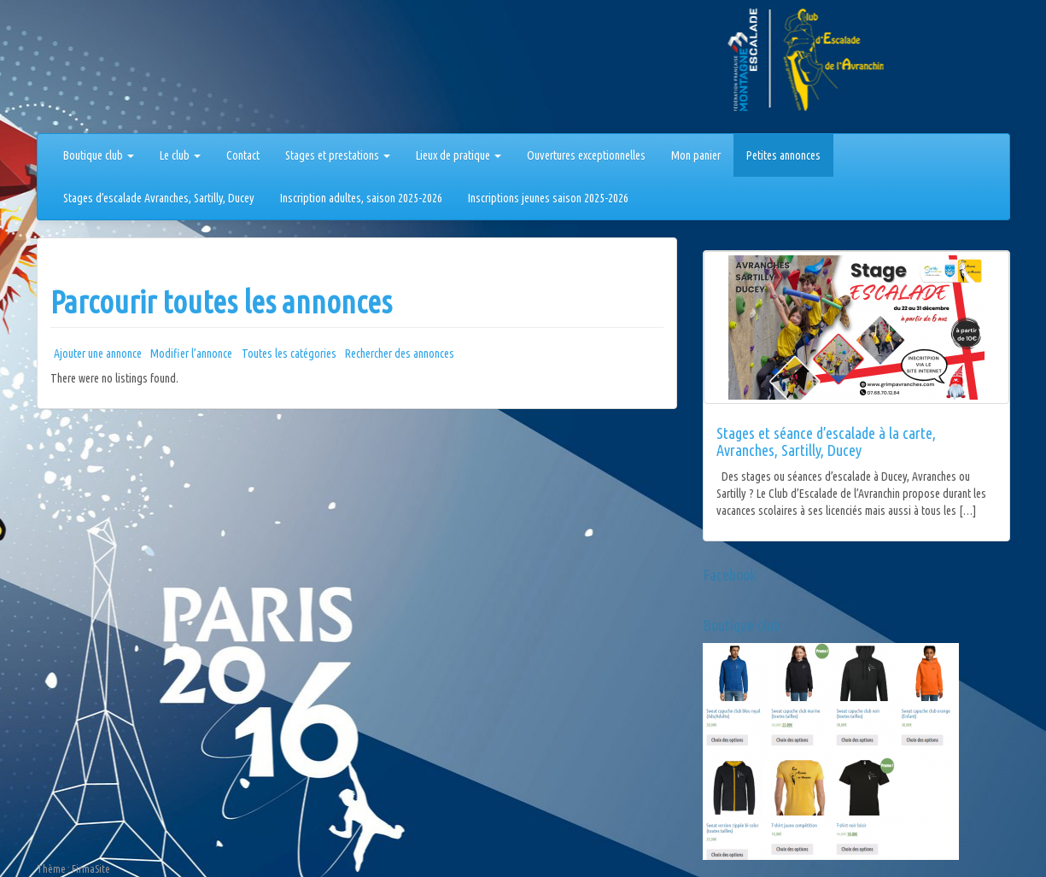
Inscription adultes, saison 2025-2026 (361, 198)
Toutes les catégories (289, 353)
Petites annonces (783, 155)
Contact (243, 155)
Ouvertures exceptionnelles (586, 155)
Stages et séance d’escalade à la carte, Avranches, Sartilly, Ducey (826, 441)
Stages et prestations (337, 155)
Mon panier (696, 155)
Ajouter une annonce (98, 353)
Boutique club (98, 155)
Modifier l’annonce (191, 353)
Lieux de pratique (458, 155)
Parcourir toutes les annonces (221, 301)
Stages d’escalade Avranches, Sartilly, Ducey (158, 198)
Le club (180, 155)
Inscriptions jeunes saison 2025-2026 (548, 198)
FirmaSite (91, 868)
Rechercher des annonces (399, 353)
